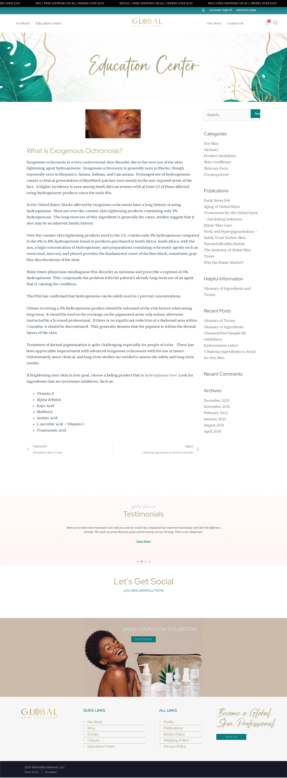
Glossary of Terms (220, 319)
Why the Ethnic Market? (224, 261)
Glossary (211, 150)
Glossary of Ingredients (224, 325)
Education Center (50, 23)
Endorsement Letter (221, 344)
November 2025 (217, 405)
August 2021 (214, 423)
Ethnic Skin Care (218, 225)
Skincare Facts (216, 168)
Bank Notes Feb (217, 200)
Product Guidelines (220, 156)
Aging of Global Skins (222, 206)
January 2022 (215, 417)
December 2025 (217, 398)
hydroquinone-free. (161, 375)
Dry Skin (211, 144)
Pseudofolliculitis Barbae (225, 243)
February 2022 (216, 411)
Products (24, 23)
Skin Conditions (218, 162)
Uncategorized (216, 174)
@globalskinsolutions (144, 591)
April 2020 (213, 429)
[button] (60, 539)
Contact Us (235, 23)
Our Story (215, 23)
